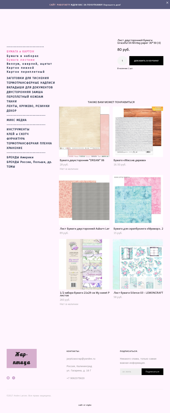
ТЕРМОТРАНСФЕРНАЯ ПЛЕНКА (29, 143)
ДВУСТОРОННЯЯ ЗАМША (25, 92)
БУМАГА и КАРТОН (20, 51)
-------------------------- (25, 47)
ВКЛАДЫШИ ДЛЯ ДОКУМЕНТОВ (30, 87)
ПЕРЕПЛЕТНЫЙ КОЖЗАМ (25, 97)
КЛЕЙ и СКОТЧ (18, 134)
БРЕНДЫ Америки (20, 157)
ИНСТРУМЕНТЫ (18, 129)
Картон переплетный (26, 72)
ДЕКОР (12, 111)
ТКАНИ (12, 101)
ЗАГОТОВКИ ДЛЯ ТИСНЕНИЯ (28, 78)
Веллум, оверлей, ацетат (29, 64)
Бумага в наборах (23, 56)
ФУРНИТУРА (16, 139)
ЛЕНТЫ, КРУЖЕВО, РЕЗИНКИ (28, 106)
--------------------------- (26, 115)
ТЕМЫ (11, 167)
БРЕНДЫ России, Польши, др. (29, 162)
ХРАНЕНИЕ (15, 148)
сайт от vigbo (85, 405)
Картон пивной (20, 68)
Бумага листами (21, 60)
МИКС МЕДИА (17, 120)
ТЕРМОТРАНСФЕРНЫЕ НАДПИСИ (31, 83)
